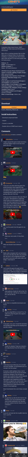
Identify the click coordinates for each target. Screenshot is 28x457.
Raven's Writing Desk (10, 242)
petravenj (9, 233)
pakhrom (8, 265)
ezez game (8, 162)
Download (14, 10)
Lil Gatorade (8, 224)
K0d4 (7, 250)
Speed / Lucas (10, 288)
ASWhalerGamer (9, 321)
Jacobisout (8, 353)
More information (6, 98)
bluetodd (8, 420)
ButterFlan (8, 362)
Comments (24, 455)
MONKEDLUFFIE (11, 445)
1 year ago (15, 139)
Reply (4, 159)
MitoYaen (9, 309)
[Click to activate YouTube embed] (12, 152)
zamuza (7, 300)
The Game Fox (9, 183)
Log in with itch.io (6, 134)
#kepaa (7, 410)
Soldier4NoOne (9, 139)
